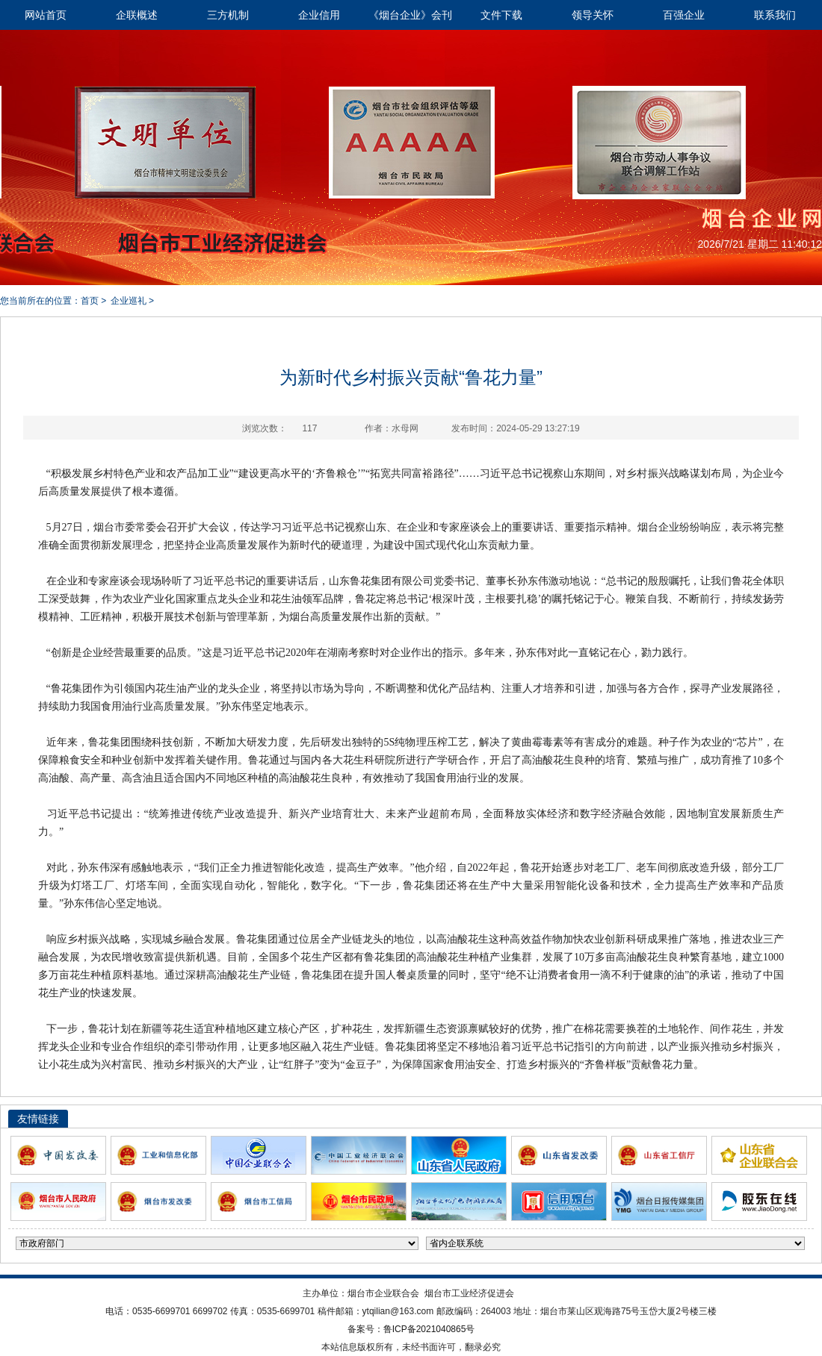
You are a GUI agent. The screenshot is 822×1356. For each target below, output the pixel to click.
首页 (90, 301)
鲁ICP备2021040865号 (429, 1329)
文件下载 (501, 15)
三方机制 (228, 15)
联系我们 (775, 15)
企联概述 (137, 15)
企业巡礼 (128, 301)
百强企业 (684, 15)
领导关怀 (593, 15)
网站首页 (46, 15)
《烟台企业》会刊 (410, 15)
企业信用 (319, 15)
